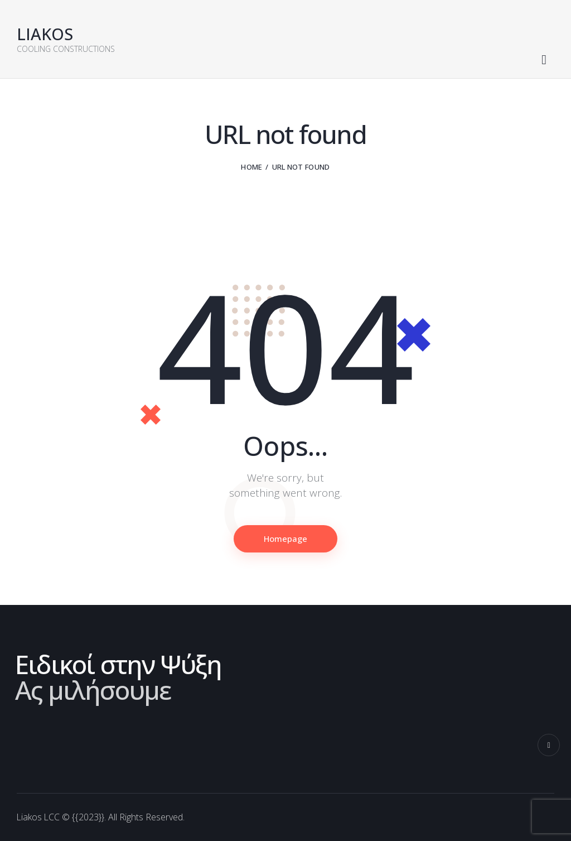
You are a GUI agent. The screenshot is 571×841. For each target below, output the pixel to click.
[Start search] (544, 60)
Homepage (286, 539)
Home (251, 167)
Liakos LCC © (44, 817)
